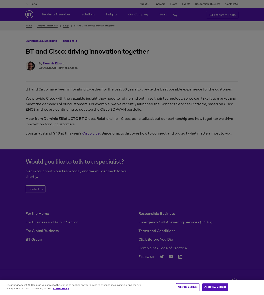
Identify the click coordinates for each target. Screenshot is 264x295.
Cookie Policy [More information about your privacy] (61, 289)
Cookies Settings (187, 287)
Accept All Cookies (215, 287)
